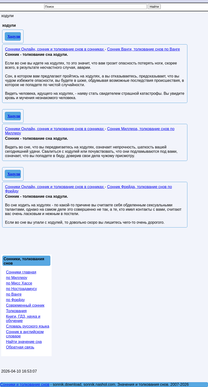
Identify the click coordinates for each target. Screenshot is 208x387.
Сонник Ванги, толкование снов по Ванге (143, 49)
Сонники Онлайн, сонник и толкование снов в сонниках (55, 49)
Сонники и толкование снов (24, 384)
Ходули (13, 36)
